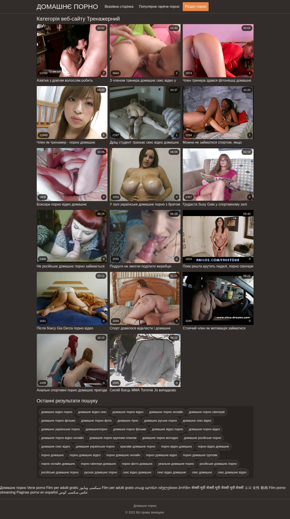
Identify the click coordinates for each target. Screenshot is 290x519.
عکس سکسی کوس (73, 492)
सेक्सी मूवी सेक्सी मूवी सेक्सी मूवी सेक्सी (218, 488)
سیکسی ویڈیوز (90, 488)
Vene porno (36, 488)
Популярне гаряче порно (159, 6)
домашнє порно (67, 6)
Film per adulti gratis (62, 488)
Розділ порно (195, 6)
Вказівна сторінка (119, 6)
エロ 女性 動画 (256, 488)
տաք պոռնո (146, 488)
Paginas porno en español (37, 492)
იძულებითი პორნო (174, 488)
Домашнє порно (13, 488)
